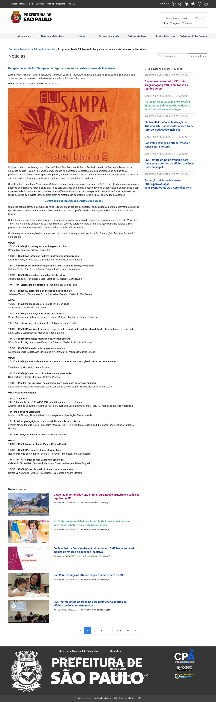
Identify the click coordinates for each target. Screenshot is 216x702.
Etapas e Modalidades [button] (52, 36)
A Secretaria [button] (24, 36)
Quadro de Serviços (165, 36)
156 (113, 657)
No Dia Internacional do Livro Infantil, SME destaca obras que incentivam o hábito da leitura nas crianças (167, 105)
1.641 (118, 630)
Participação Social (137, 36)
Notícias (188, 23)
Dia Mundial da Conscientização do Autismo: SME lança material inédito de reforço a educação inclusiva (169, 126)
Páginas (176, 23)
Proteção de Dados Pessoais (193, 36)
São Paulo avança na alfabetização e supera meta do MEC (167, 144)
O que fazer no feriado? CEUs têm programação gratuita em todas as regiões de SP (166, 85)
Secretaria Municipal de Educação (26, 49)
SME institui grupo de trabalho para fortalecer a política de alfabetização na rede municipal (169, 163)
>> (128, 630)
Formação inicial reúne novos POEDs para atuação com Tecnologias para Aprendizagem (168, 184)
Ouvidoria (40, 4)
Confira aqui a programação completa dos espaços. (74, 201)
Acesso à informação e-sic (21, 4)
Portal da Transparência (56, 4)
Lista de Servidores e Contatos (126, 663)
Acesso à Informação (109, 36)
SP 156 (72, 4)
